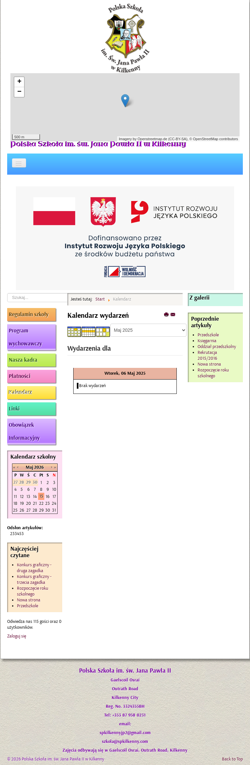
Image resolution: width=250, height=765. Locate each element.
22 (41, 503)
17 (54, 496)
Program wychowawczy (25, 337)
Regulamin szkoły (29, 314)
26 (22, 510)
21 (35, 503)
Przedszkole (208, 335)
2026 (39, 467)
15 (41, 496)
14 (35, 496)
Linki (14, 408)
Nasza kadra (23, 360)
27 (28, 510)
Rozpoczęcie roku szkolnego (213, 373)
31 (54, 510)
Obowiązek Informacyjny (24, 432)
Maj (29, 467)
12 (22, 496)
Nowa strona (209, 364)
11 (15, 496)
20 (28, 503)
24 (54, 503)
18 (15, 503)
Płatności (19, 376)
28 (35, 510)
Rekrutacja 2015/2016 (207, 355)
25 (15, 510)
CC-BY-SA (177, 139)
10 (54, 489)
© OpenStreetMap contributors (213, 139)
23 (47, 503)
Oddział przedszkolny (217, 346)
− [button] (19, 92)
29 (41, 510)
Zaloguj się (16, 636)
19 (22, 503)
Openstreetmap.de (152, 139)
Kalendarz (20, 392)
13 (28, 496)
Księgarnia (207, 340)
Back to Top (232, 759)
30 (47, 510)
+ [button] (19, 82)
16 (47, 496)
